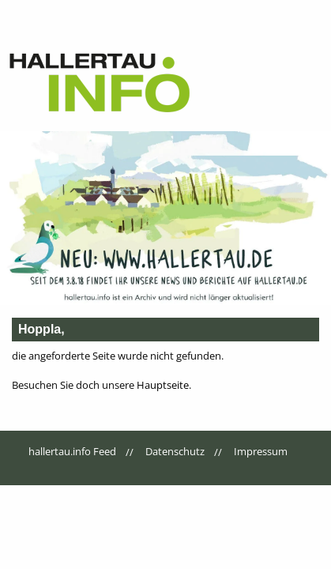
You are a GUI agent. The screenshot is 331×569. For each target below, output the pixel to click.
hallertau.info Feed (72, 451)
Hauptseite (163, 385)
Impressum (261, 451)
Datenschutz (175, 451)
